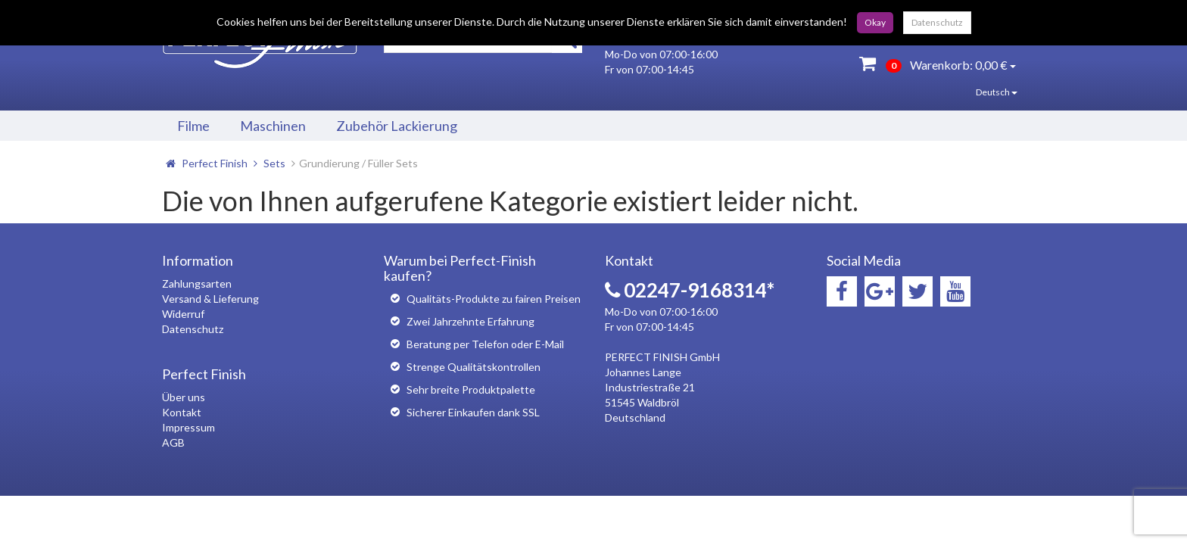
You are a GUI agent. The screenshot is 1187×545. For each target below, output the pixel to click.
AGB (173, 442)
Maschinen (273, 125)
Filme (193, 125)
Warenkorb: (937, 63)
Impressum (188, 427)
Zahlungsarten (197, 283)
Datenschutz (937, 22)
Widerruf (183, 313)
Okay (875, 22)
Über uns (183, 397)
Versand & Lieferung (210, 298)
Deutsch (985, 92)
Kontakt (181, 412)
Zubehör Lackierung (396, 125)
